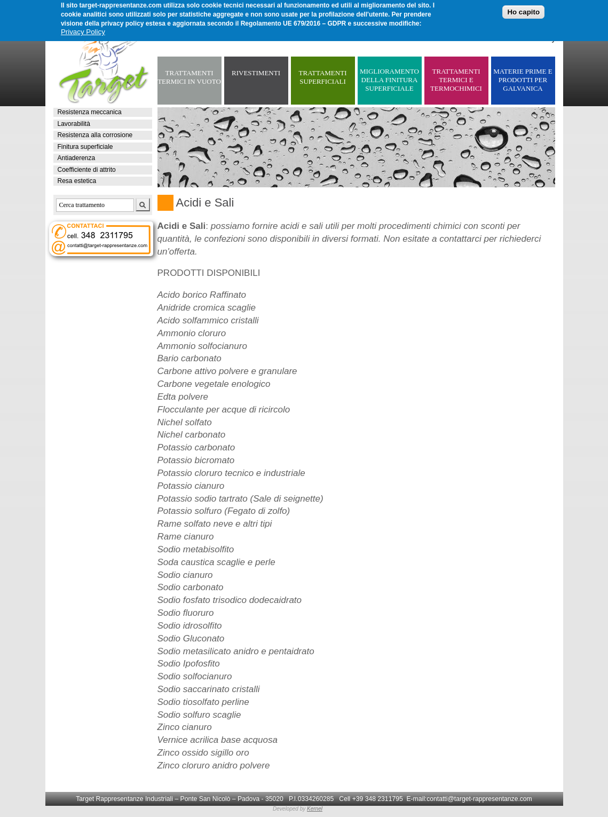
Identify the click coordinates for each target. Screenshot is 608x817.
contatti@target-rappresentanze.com (479, 799)
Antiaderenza (77, 158)
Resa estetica (77, 181)
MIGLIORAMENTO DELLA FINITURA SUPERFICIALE (389, 79)
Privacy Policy (83, 30)
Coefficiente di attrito (87, 169)
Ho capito (523, 10)
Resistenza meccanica (90, 112)
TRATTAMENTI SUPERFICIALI (323, 77)
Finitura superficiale (85, 146)
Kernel (314, 809)
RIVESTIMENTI (256, 73)
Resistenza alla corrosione (95, 135)
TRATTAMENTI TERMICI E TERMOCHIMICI (456, 79)
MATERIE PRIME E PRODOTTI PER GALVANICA (522, 79)
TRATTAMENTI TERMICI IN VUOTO (189, 77)
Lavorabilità (74, 124)
